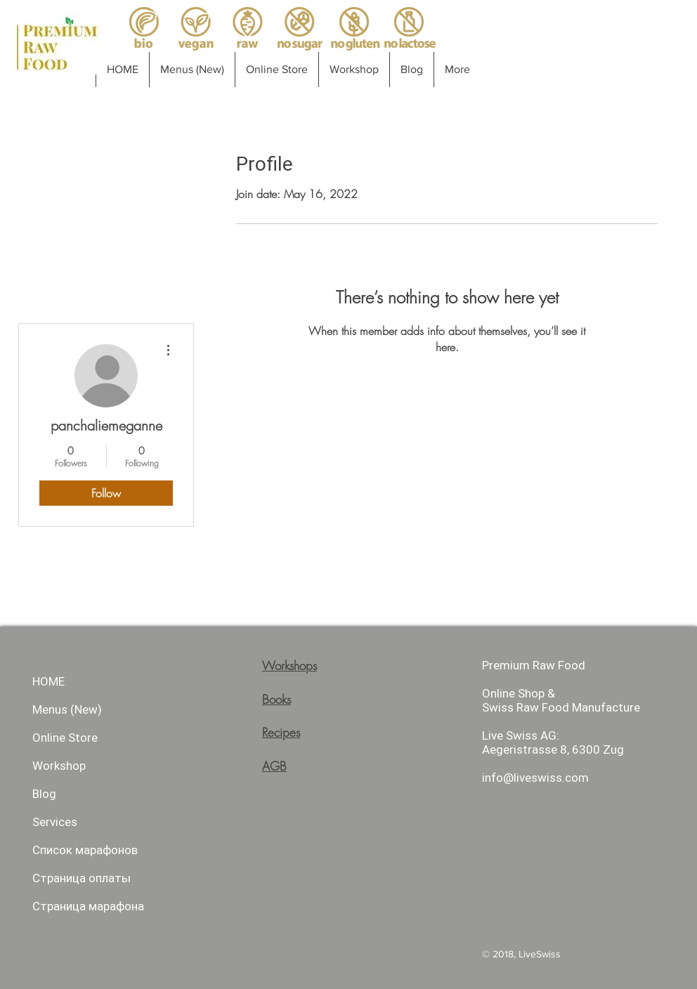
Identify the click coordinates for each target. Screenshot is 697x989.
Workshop (59, 766)
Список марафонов (85, 850)
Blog (44, 794)
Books (276, 699)
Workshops (289, 665)
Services (54, 822)
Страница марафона (88, 906)
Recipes (281, 732)
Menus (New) (67, 709)
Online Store (65, 738)
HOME (48, 681)
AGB (274, 766)
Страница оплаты (81, 878)
